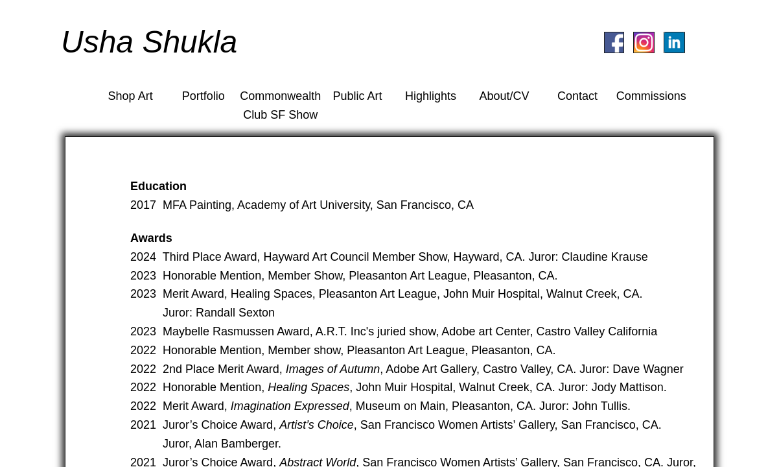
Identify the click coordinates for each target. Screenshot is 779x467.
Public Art (357, 96)
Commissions (651, 96)
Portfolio (203, 96)
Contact (577, 96)
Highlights (430, 96)
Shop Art (130, 96)
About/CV (504, 96)
